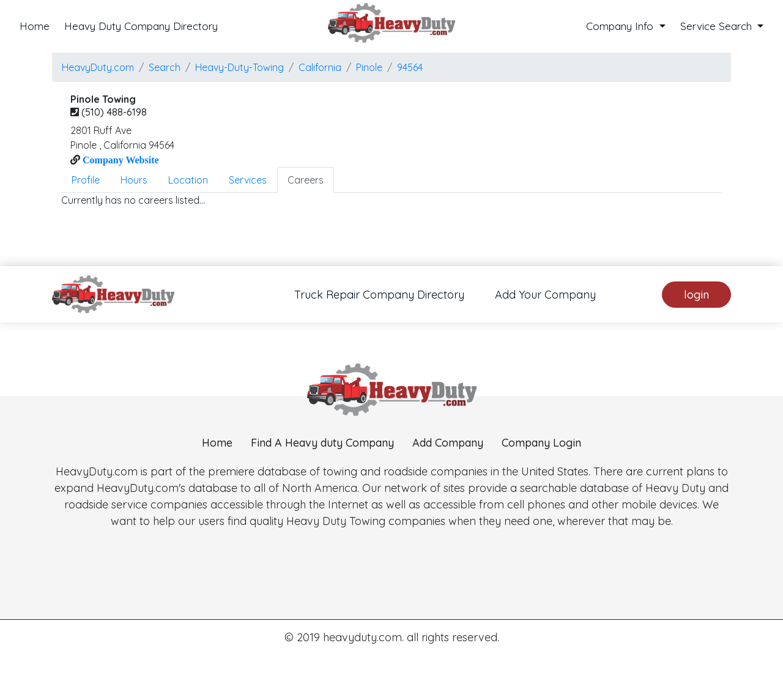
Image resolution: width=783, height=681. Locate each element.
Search (164, 67)
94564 (410, 67)
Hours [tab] (134, 180)
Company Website (119, 160)
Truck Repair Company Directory (379, 295)
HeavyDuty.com (98, 67)
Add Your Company (545, 295)
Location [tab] (188, 180)
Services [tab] (248, 180)
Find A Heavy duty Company (322, 496)
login (696, 295)
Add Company (447, 496)
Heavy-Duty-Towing (239, 67)
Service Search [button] (717, 26)
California (320, 67)
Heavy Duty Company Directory (141, 26)
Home (35, 26)
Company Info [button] (621, 26)
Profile (86, 180)
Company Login (541, 496)
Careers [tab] (306, 180)
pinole (369, 67)
